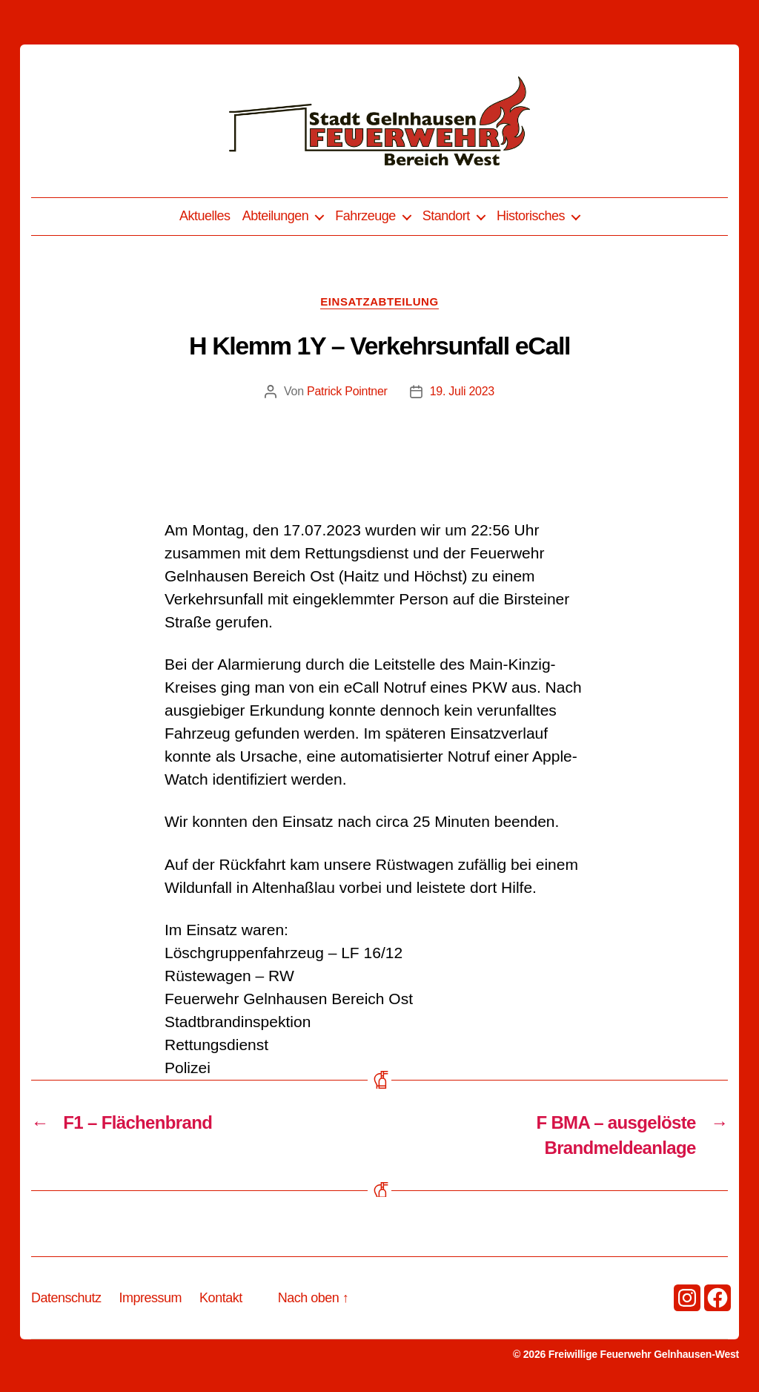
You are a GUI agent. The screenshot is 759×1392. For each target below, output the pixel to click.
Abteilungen (275, 215)
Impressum (150, 1297)
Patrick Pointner (347, 391)
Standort (446, 215)
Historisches (531, 215)
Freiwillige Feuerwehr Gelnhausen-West (643, 1354)
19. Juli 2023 (462, 391)
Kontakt (220, 1297)
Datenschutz (66, 1297)
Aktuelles (205, 215)
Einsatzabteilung (379, 301)
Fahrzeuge (365, 215)
